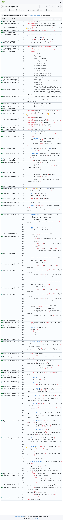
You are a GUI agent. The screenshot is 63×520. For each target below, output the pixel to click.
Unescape (57, 19)
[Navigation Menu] (60, 2)
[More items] (61, 10)
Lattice (38, 15)
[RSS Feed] (41, 6)
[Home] (3, 2)
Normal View (42, 19)
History (50, 19)
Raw (35, 19)
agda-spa (14, 6)
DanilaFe (6, 6)
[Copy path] (51, 15)
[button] (18, 24)
